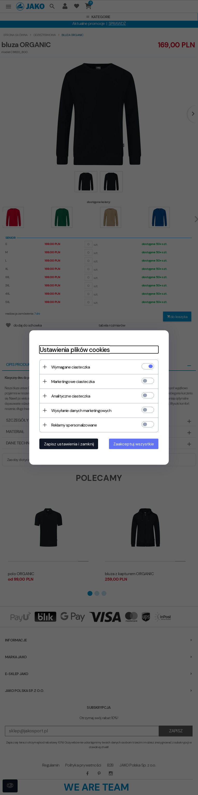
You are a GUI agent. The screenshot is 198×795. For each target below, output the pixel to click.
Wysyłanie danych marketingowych (81, 410)
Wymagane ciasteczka (70, 367)
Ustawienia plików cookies (75, 349)
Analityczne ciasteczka (70, 396)
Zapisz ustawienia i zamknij (69, 444)
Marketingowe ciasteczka (73, 381)
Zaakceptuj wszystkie (134, 444)
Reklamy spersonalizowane (74, 425)
